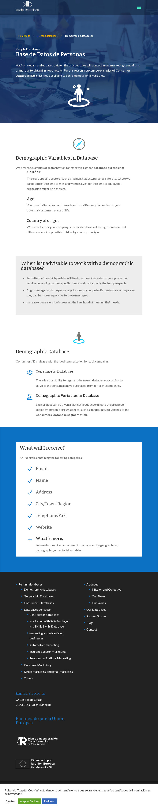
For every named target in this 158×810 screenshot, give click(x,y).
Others (28, 678)
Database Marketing (37, 665)
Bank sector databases (44, 614)
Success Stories (96, 616)
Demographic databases (40, 589)
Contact (91, 629)
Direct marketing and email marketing (48, 671)
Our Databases (96, 609)
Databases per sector (38, 609)
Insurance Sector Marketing (47, 651)
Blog (89, 622)
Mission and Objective (106, 589)
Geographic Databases (39, 596)
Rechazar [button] (49, 801)
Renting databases (48, 35)
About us (92, 584)
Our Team (98, 596)
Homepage (24, 35)
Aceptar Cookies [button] (29, 801)
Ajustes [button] (10, 801)
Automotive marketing (44, 645)
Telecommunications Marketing (50, 658)
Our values (99, 603)
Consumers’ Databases (39, 603)
